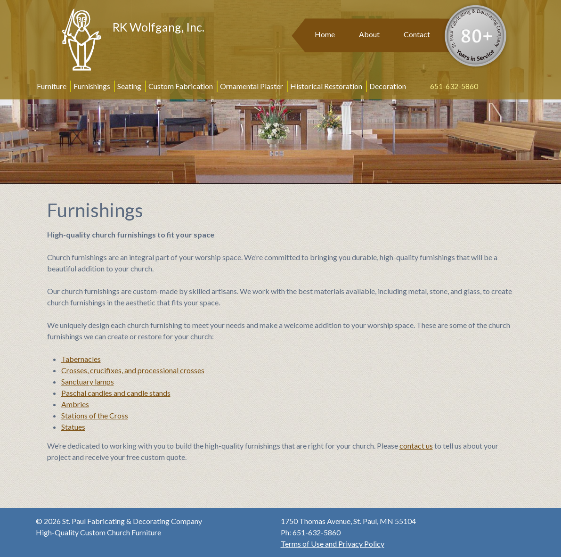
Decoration (387, 86)
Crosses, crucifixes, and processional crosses (132, 370)
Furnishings (91, 86)
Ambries (75, 404)
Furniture (51, 86)
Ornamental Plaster (251, 86)
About (369, 34)
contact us (416, 445)
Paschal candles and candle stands (116, 392)
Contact (417, 34)
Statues (73, 426)
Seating (129, 86)
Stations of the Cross (94, 415)
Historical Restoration (326, 86)
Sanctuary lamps (87, 381)
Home (325, 34)
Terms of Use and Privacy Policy (332, 543)
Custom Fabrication (180, 86)
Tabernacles (81, 358)
